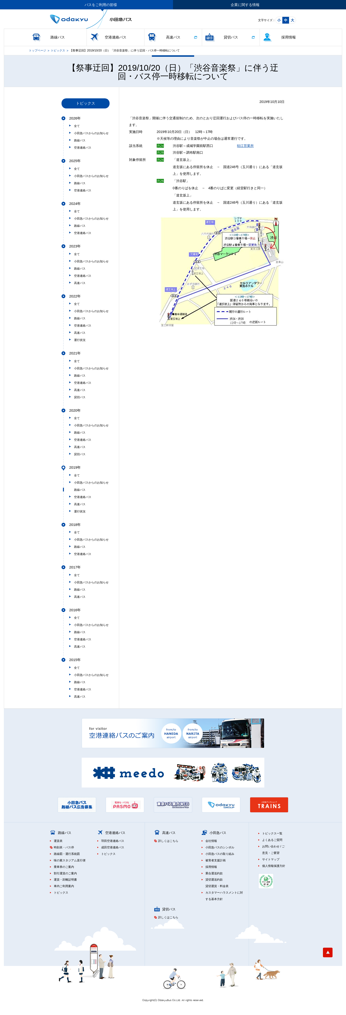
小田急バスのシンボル (219, 847)
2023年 (75, 246)
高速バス (173, 37)
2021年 (75, 353)
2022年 (75, 296)
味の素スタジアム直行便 (70, 860)
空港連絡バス (115, 37)
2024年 (75, 204)
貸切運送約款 (214, 879)
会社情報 (211, 841)
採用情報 (288, 37)
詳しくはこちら (168, 841)
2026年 (75, 118)
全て (77, 126)
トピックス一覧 (272, 833)
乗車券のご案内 (64, 867)
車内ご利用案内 (64, 886)
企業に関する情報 (245, 5)
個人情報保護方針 (273, 866)
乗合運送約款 (214, 873)
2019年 (75, 467)
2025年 (75, 161)
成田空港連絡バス (112, 847)
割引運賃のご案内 (65, 873)
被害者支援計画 (215, 860)
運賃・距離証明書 (65, 879)
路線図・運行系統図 (67, 854)
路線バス (57, 37)
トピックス (58, 50)
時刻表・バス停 (64, 847)
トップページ (37, 50)
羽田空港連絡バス (112, 841)
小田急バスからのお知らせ (91, 133)
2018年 (75, 525)
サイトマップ (270, 859)
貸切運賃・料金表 (217, 886)
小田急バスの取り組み (219, 854)
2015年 (75, 660)
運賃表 (58, 841)
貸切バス (231, 37)
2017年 (75, 567)
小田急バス (218, 833)
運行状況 (80, 340)
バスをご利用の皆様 (101, 5)
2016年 (75, 610)
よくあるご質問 (272, 840)
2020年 (75, 410)
